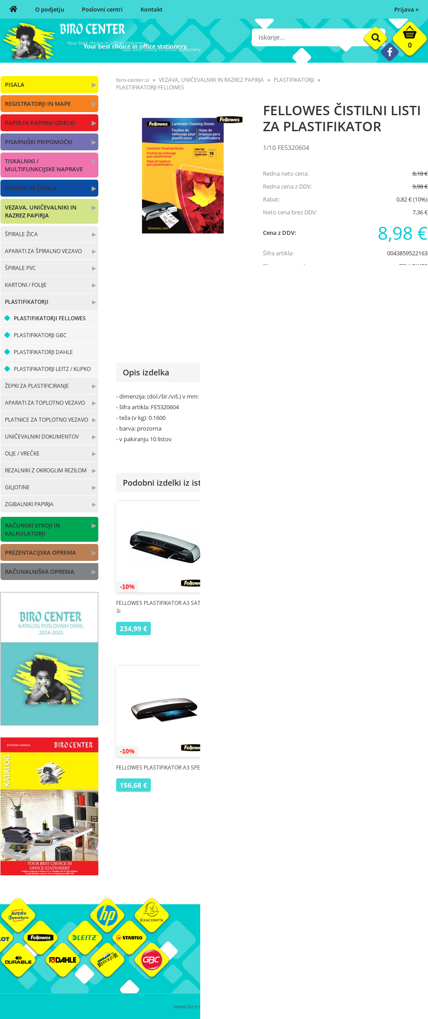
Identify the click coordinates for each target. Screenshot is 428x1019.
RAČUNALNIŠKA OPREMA (39, 572)
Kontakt (151, 9)
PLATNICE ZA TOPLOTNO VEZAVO (46, 419)
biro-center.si (132, 80)
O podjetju (49, 9)
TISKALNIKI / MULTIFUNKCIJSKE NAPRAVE (44, 165)
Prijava (406, 9)
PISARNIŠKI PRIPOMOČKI (39, 142)
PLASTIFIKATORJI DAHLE (43, 352)
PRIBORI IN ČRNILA (31, 188)
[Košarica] (410, 41)
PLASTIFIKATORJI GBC (40, 335)
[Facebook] (390, 52)
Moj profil (298, 943)
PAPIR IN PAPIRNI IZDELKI (40, 123)
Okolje (364, 943)
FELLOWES (413, 266)
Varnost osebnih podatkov (320, 970)
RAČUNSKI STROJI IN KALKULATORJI (32, 529)
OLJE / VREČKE (22, 453)
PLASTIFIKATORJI (26, 302)
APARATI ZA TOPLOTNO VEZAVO (45, 403)
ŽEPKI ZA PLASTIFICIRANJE (37, 386)
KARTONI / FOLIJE (26, 285)
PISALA (14, 85)
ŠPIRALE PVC (20, 268)
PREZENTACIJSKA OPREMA (40, 552)
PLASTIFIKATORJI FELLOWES (50, 318)
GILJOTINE (17, 487)
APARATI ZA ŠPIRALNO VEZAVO (43, 251)
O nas (221, 943)
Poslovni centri (102, 9)
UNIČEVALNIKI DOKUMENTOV (42, 436)
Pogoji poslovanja (308, 956)
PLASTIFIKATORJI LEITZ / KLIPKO (52, 369)
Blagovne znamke (379, 956)
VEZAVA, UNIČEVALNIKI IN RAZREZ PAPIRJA (41, 211)
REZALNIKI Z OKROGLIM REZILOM (46, 470)
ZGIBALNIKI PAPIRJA (29, 504)
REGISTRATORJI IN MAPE (38, 104)
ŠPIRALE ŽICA (21, 234)
